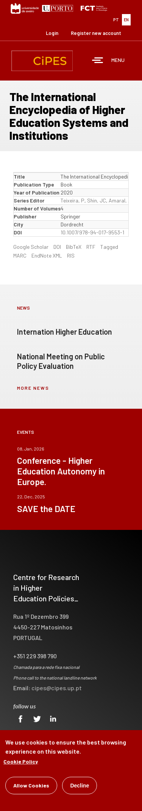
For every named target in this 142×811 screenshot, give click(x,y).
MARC (20, 255)
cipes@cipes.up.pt (56, 687)
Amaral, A (120, 200)
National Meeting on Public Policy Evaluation (61, 361)
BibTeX (73, 246)
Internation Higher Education (64, 331)
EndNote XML (46, 255)
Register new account (96, 33)
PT (116, 19)
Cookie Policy (20, 762)
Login (52, 33)
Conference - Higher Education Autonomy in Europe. (61, 471)
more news (33, 387)
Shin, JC (96, 200)
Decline (79, 786)
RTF (90, 246)
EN (126, 19)
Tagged (109, 246)
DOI (57, 246)
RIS (71, 255)
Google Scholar (30, 246)
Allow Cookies (31, 786)
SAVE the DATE (46, 508)
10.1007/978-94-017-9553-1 (92, 232)
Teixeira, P (72, 200)
